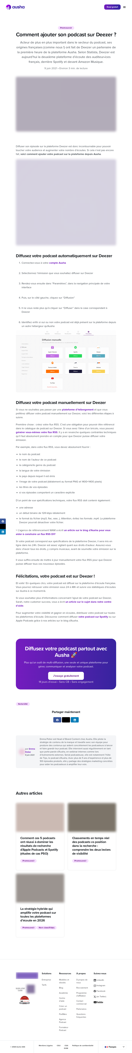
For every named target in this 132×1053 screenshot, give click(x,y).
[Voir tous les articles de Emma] (22, 752)
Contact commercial (81, 1002)
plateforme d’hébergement (78, 409)
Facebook (99, 991)
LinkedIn (99, 980)
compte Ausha (57, 262)
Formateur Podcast (63, 1028)
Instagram (99, 985)
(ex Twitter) (100, 996)
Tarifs (44, 985)
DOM (66, 1048)
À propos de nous (81, 981)
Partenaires (81, 1009)
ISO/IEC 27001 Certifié (20, 989)
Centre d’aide (62, 999)
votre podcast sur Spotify (93, 616)
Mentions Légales (46, 1046)
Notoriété (23, 704)
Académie (63, 993)
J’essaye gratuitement (66, 675)
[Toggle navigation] (124, 7)
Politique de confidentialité (82, 1046)
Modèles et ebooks (64, 981)
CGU (59, 1046)
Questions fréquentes (81, 1015)
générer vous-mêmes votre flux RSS (36, 432)
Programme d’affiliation (81, 994)
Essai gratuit (112, 7)
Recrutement (82, 988)
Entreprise (46, 980)
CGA (66, 1046)
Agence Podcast (62, 1020)
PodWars (63, 1014)
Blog (61, 988)
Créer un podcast (63, 1007)
